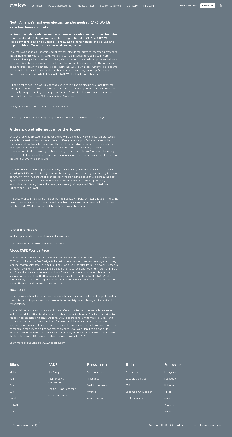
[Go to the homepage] (18, 5)
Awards (91, 391)
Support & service (110, 5)
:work (13, 398)
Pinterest (169, 398)
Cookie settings (134, 398)
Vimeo (168, 411)
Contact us (208, 6)
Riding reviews (95, 398)
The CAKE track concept (62, 389)
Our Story (53, 372)
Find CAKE (148, 5)
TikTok (168, 391)
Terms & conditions (211, 425)
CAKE (12, 52)
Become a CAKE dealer (139, 391)
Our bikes (37, 5)
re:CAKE (14, 405)
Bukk (12, 391)
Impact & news (85, 5)
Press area (93, 378)
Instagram (170, 372)
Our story (132, 5)
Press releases (95, 372)
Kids (12, 411)
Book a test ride (188, 6)
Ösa (12, 385)
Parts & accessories (59, 5)
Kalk (12, 378)
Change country (25, 425)
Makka (13, 372)
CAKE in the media (97, 385)
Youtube (169, 405)
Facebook (170, 378)
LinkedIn (169, 385)
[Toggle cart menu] (220, 6)
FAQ (128, 385)
